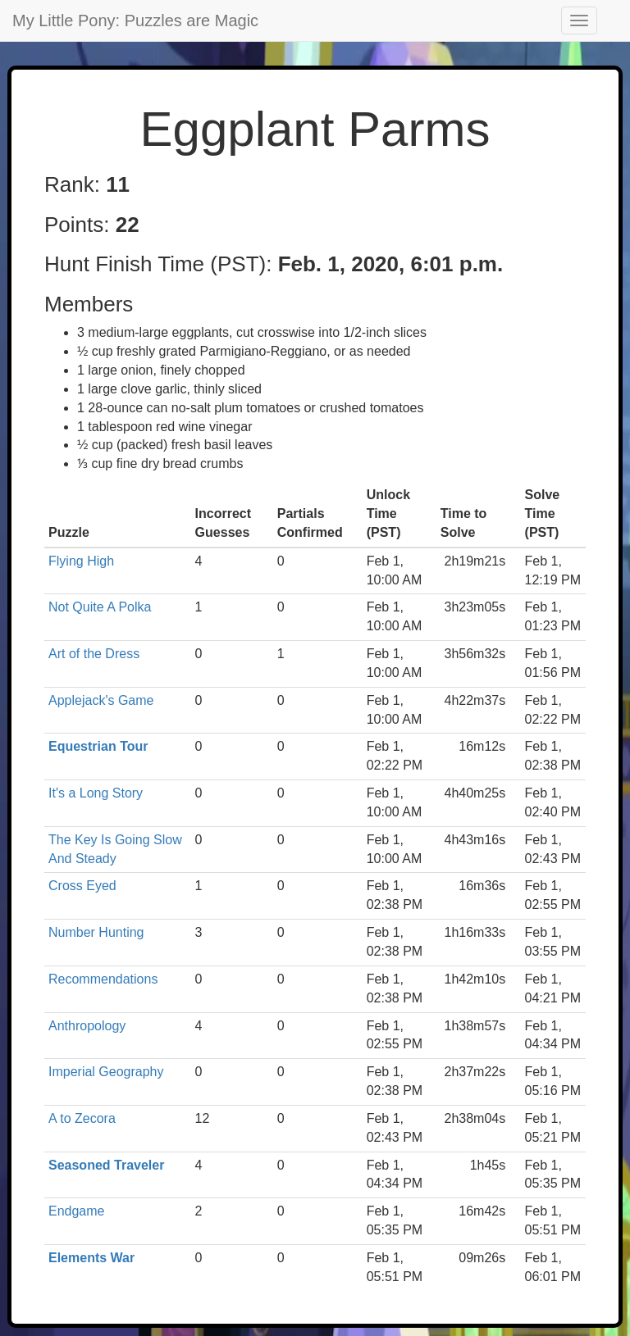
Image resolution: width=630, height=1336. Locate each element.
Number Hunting (96, 932)
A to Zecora (82, 1118)
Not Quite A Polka (99, 607)
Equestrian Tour (98, 746)
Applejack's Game (100, 700)
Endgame (76, 1211)
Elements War (91, 1258)
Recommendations (103, 979)
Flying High (81, 561)
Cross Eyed (82, 886)
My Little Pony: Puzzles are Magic (135, 20)
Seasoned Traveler (106, 1165)
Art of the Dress (93, 654)
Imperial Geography (106, 1072)
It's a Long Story (95, 793)
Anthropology (87, 1026)
